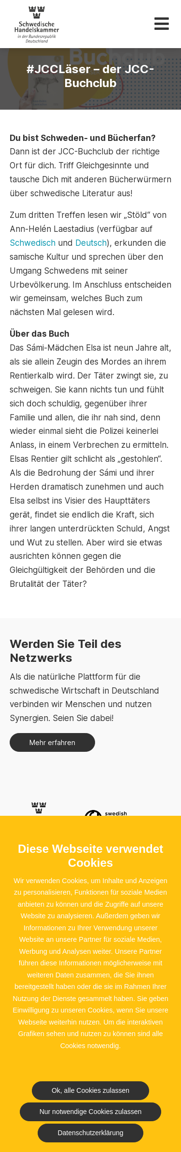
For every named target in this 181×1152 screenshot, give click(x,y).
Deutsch (91, 243)
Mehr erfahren (52, 742)
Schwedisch (33, 243)
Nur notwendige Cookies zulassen (91, 1111)
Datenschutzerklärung (90, 1133)
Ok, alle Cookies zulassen (90, 1090)
